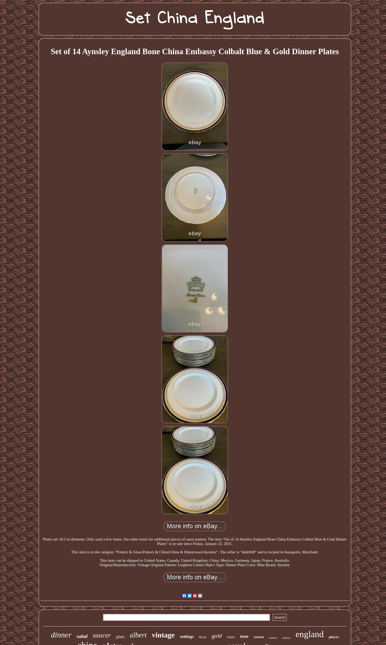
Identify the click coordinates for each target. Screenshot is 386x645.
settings (187, 636)
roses (231, 637)
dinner (61, 634)
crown (259, 637)
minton (286, 637)
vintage (163, 635)
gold (217, 635)
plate (120, 637)
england (309, 634)
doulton (273, 637)
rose (244, 636)
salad (82, 636)
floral (202, 637)
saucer (102, 635)
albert (138, 635)
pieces (334, 637)
